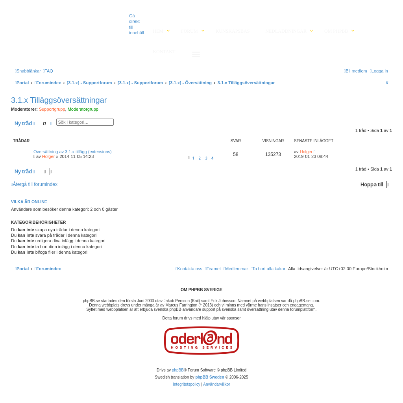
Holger (48, 156)
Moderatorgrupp (83, 109)
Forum (189, 31)
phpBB (178, 370)
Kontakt (164, 51)
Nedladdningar (286, 31)
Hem (158, 31)
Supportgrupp (52, 109)
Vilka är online (29, 201)
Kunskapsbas (233, 31)
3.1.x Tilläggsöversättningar (59, 100)
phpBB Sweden (209, 377)
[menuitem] (48, 71)
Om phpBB (336, 31)
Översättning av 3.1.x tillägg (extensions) (72, 151)
